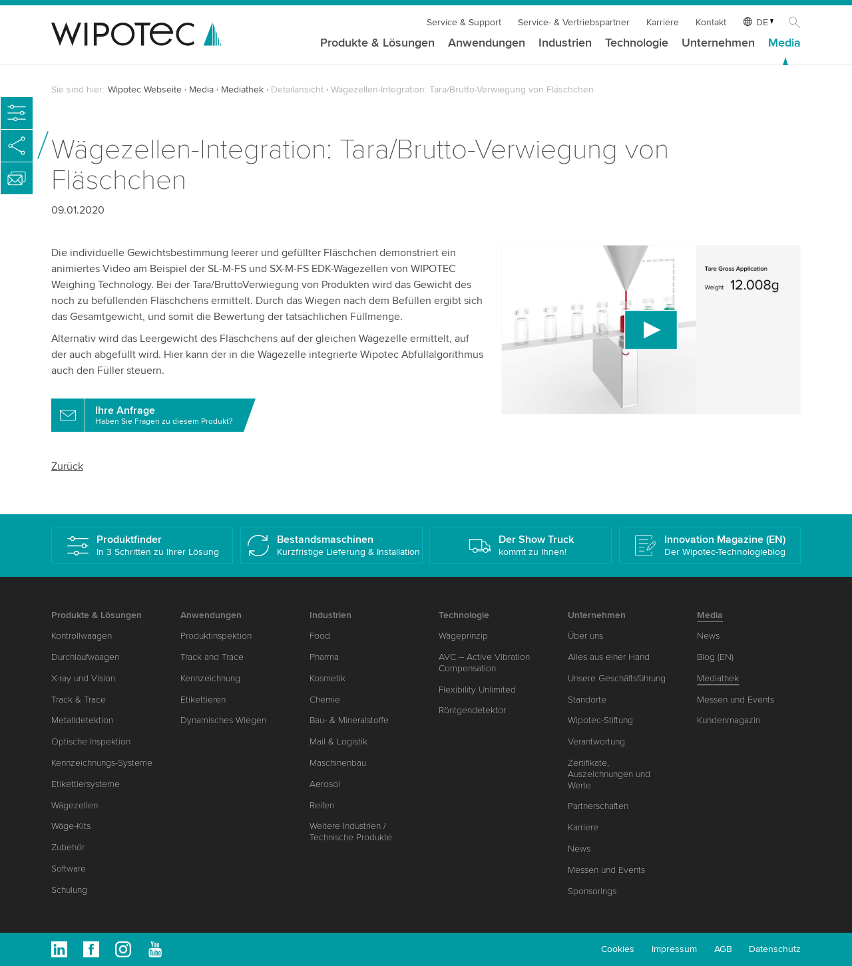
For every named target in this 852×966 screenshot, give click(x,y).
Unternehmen (718, 43)
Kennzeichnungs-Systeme (101, 762)
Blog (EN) (715, 657)
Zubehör (68, 847)
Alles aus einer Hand (609, 657)
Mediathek (242, 89)
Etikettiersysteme (85, 784)
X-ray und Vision (83, 678)
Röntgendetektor (472, 710)
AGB (723, 949)
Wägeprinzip (463, 635)
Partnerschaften (598, 806)
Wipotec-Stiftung (600, 720)
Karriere (662, 22)
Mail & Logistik (338, 741)
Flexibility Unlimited (477, 689)
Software (68, 868)
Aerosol (325, 784)
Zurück (67, 466)
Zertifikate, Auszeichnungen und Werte (609, 774)
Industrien (565, 43)
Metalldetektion (82, 720)
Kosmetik (327, 678)
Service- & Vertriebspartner (574, 22)
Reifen (322, 805)
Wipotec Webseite (145, 89)
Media (784, 43)
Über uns (585, 635)
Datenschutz (775, 949)
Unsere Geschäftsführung (617, 678)
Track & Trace (78, 699)
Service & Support (464, 22)
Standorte (587, 699)
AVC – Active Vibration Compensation (484, 662)
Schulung (69, 889)
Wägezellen (74, 805)
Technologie (636, 43)
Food (320, 635)
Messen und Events (606, 870)
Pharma (324, 657)
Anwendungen (486, 43)
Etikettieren (203, 699)
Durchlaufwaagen (85, 657)
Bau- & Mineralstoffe (349, 720)
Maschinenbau (338, 762)
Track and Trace (212, 657)
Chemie (325, 699)
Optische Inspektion (90, 741)
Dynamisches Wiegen (223, 720)
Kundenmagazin (728, 720)
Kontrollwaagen (81, 635)
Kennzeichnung (210, 678)
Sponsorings (592, 891)
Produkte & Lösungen (377, 43)
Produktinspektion (216, 635)
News (579, 848)
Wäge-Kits (71, 826)
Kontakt (711, 22)
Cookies (617, 949)
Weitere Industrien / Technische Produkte (351, 831)
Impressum (674, 949)
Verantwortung (596, 741)
